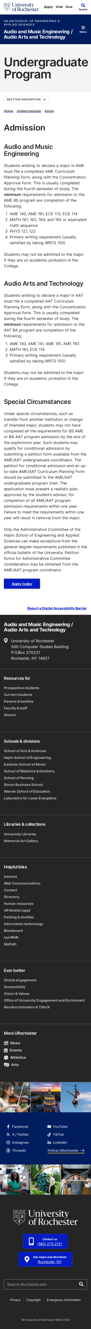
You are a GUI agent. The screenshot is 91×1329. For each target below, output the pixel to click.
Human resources (18, 903)
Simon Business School (23, 784)
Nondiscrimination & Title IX (27, 1007)
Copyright (33, 1300)
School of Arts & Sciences (25, 750)
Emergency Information (64, 1300)
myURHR (11, 937)
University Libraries (20, 834)
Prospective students (21, 687)
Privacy (15, 1300)
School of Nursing (19, 777)
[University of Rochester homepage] (21, 7)
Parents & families (18, 701)
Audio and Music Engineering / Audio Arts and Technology (38, 34)
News (12, 1042)
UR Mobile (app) (17, 910)
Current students (18, 694)
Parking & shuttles (19, 917)
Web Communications (22, 883)
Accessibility (14, 986)
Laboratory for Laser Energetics (30, 798)
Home (8, 110)
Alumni (10, 715)
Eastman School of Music (25, 764)
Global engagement (20, 980)
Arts (11, 1064)
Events (13, 1050)
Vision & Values (16, 993)
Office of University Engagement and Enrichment (44, 1000)
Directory (11, 896)
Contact (10, 890)
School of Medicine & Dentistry (29, 771)
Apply (48, 7)
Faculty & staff (15, 708)
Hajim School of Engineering (27, 757)
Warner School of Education (27, 791)
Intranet (10, 876)
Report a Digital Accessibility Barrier (57, 608)
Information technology (23, 923)
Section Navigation (26, 99)
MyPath (10, 944)
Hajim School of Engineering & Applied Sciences (32, 23)
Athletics (15, 1057)
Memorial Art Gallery (21, 840)
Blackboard (13, 930)
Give (69, 7)
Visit (59, 7)
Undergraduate (29, 110)
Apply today (22, 583)
